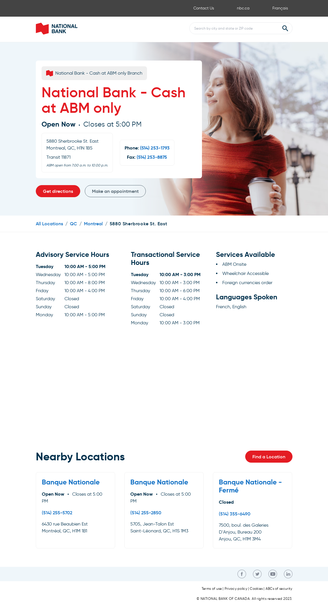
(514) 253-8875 (152, 157)
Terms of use (212, 588)
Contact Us (203, 8)
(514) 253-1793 (155, 148)
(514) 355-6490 (234, 514)
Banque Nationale (71, 482)
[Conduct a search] (234, 28)
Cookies (256, 588)
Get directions (58, 191)
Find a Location (268, 456)
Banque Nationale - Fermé (250, 486)
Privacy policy (236, 588)
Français (280, 8)
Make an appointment (115, 191)
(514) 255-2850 (145, 512)
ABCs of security (279, 588)
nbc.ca (243, 8)
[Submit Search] (285, 28)
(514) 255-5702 (57, 512)
